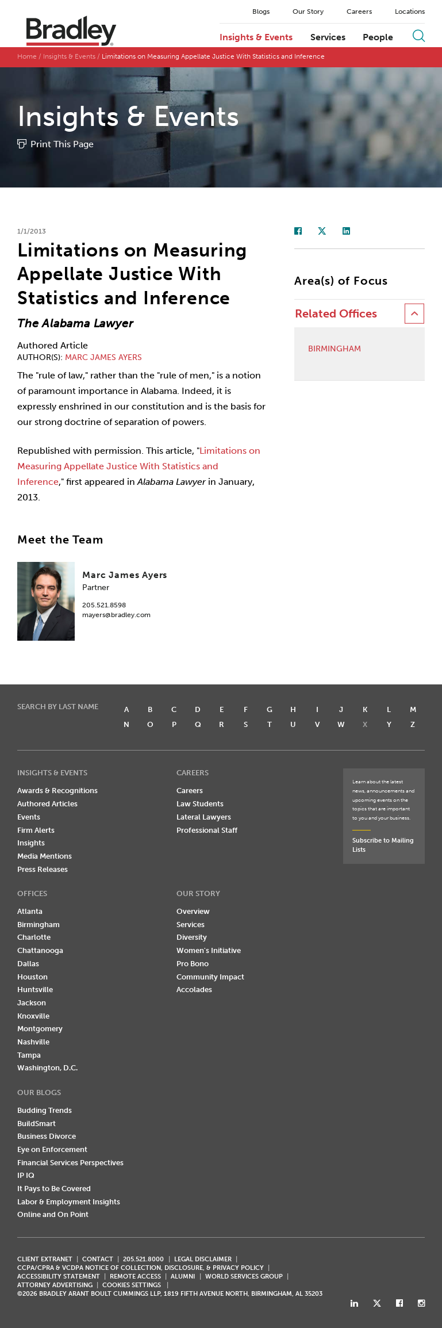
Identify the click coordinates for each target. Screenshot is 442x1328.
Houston (32, 977)
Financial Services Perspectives (70, 1162)
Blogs (261, 11)
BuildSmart (36, 1123)
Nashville (33, 1042)
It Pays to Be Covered (54, 1188)
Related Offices (336, 313)
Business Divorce (46, 1136)
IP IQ (25, 1175)
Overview (193, 911)
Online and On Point (53, 1214)
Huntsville (35, 989)
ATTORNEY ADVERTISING (55, 1285)
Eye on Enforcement (52, 1149)
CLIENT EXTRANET (44, 1259)
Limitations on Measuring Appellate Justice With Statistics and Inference (138, 466)
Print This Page (62, 144)
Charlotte (34, 937)
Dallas (28, 963)
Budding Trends (44, 1110)
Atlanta (30, 911)
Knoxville (33, 1016)
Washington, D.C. (47, 1067)
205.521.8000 (143, 1259)
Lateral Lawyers (203, 817)
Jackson (31, 1002)
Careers (359, 11)
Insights (31, 843)
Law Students (200, 803)
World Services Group (244, 1276)
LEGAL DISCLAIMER (203, 1259)
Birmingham (334, 349)
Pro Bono (192, 963)
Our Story (308, 11)
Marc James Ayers (103, 357)
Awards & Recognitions (57, 790)
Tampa (29, 1055)
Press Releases (42, 869)
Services (327, 37)
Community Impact (210, 977)
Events (28, 817)
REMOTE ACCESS (135, 1276)
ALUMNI (183, 1276)
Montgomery (40, 1028)
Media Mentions (44, 856)
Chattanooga (40, 950)
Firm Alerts (36, 830)
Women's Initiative (208, 950)
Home (27, 56)
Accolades (194, 989)
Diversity (191, 937)
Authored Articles (47, 803)
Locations (410, 11)
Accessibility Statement (58, 1276)
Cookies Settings (131, 1285)
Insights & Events (256, 37)
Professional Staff (206, 830)
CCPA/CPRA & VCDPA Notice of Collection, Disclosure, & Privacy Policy (140, 1268)
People (378, 37)
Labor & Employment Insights (68, 1201)
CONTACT (97, 1259)
